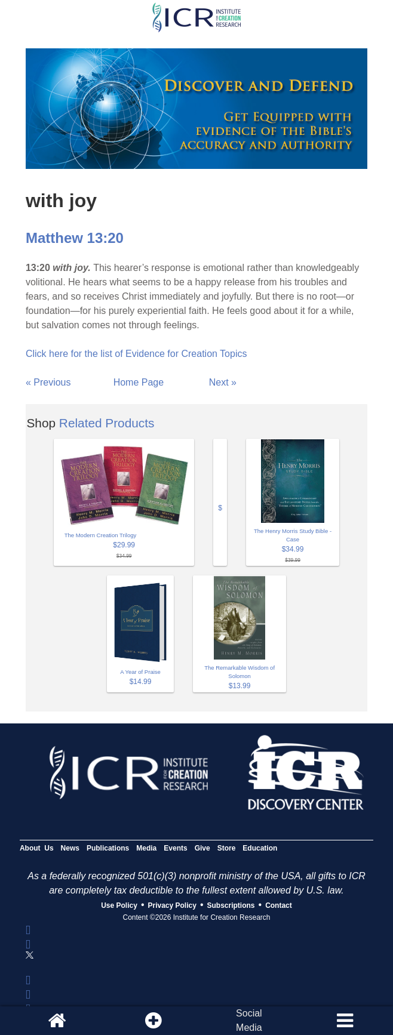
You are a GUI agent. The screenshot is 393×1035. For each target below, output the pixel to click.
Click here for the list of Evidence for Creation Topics (136, 354)
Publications (108, 848)
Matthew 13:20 (75, 238)
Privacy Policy (172, 905)
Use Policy (119, 905)
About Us (37, 848)
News (70, 848)
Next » (223, 382)
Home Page (138, 382)
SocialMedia (249, 1020)
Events (175, 848)
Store (226, 848)
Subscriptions (231, 905)
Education (259, 848)
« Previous (48, 382)
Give (202, 848)
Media (146, 848)
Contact (278, 905)
